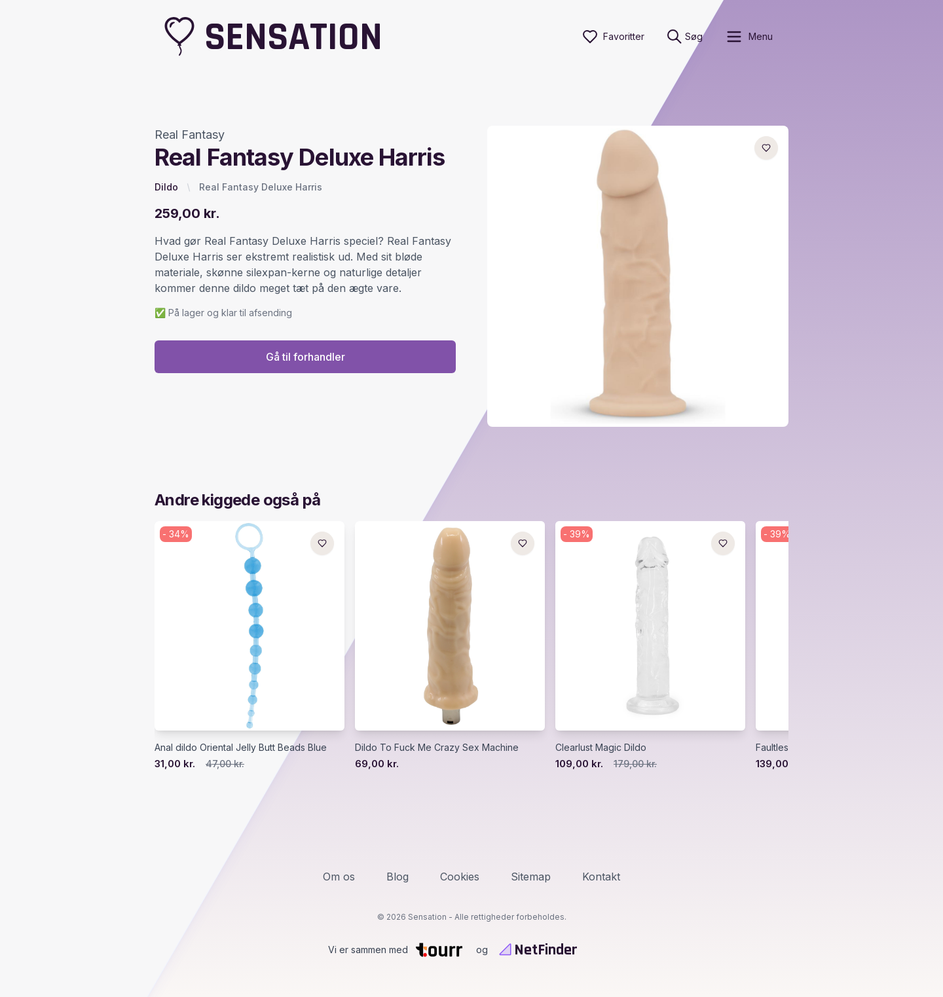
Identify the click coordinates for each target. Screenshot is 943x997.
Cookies (459, 876)
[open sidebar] (748, 36)
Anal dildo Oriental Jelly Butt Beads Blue (241, 747)
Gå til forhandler (305, 356)
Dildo (166, 186)
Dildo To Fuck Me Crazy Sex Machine (437, 747)
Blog (397, 876)
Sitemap (531, 876)
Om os (339, 876)
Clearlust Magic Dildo (600, 747)
